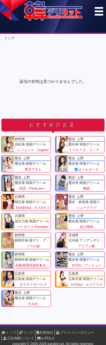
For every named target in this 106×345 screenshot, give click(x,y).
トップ (9, 38)
